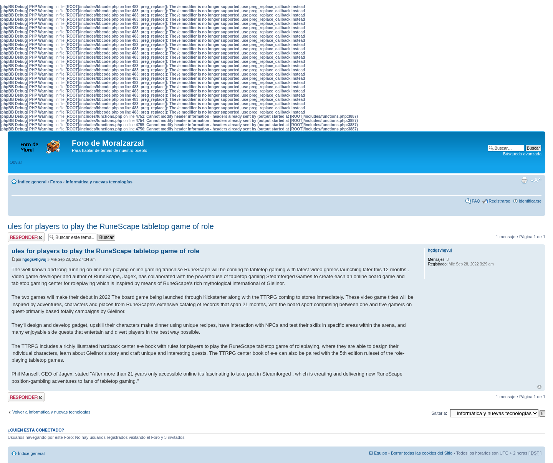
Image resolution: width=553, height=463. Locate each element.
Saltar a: (439, 413)
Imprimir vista (524, 180)
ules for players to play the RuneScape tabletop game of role (111, 226)
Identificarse (530, 201)
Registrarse (499, 201)
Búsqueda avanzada (522, 154)
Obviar (16, 162)
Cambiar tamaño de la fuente (535, 180)
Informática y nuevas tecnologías (99, 182)
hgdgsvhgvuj (34, 259)
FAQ (476, 201)
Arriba (539, 387)
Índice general (32, 182)
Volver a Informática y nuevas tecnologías (51, 412)
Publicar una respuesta (26, 237)
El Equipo (378, 453)
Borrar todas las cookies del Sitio (421, 453)
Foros (56, 182)
